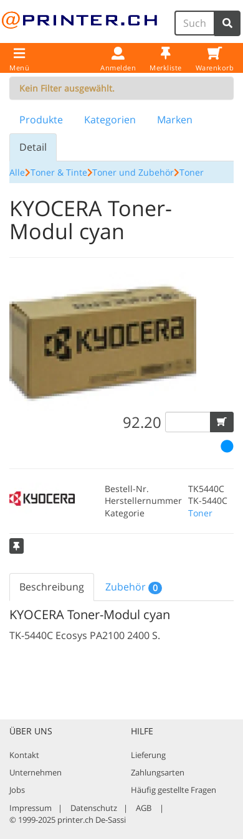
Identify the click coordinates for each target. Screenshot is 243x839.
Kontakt (24, 755)
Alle (17, 172)
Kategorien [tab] (110, 119)
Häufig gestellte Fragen (173, 789)
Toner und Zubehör (133, 172)
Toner (191, 172)
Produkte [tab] (41, 119)
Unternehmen (35, 772)
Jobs (17, 789)
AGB (143, 807)
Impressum (30, 807)
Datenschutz (93, 807)
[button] (222, 422)
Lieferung (148, 755)
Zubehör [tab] (133, 587)
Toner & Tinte (59, 172)
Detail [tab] (33, 147)
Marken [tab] (175, 119)
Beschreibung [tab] (51, 587)
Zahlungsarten (157, 772)
